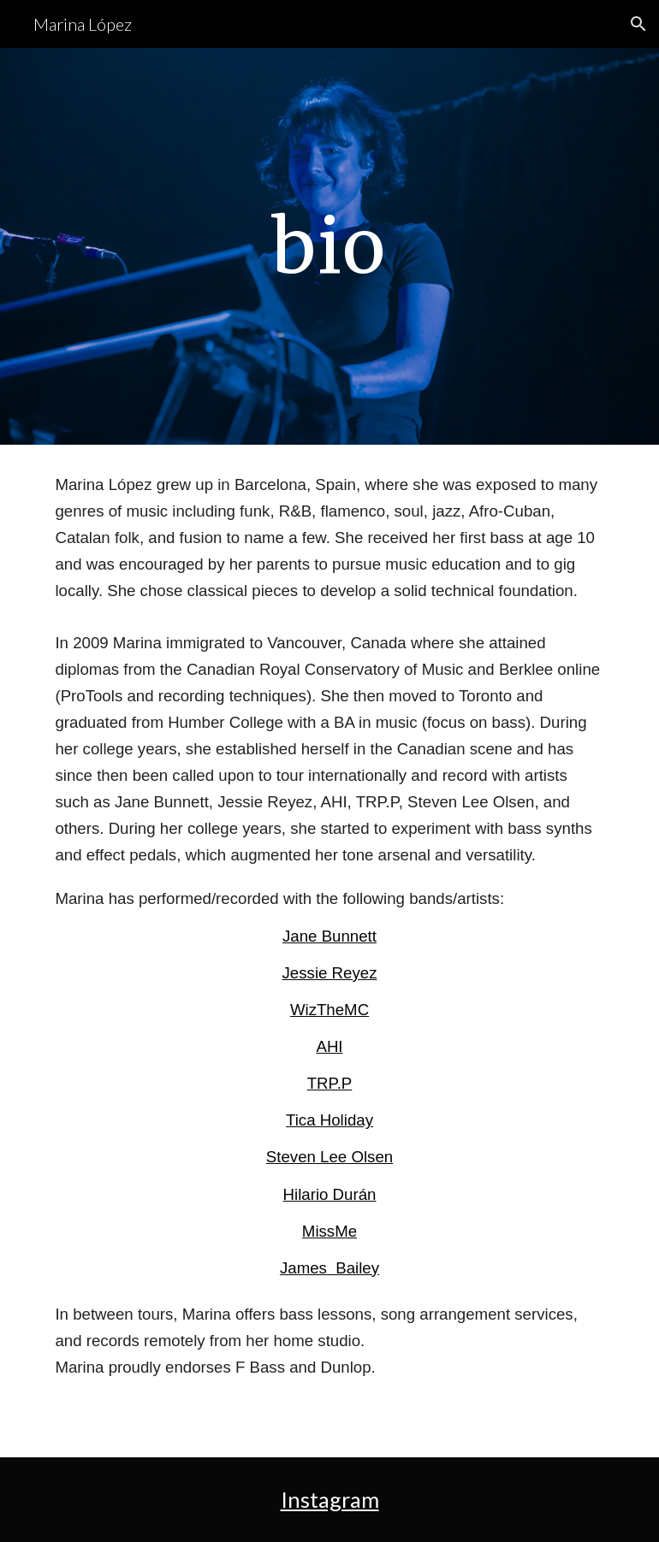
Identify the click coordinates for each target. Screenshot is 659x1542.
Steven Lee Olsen (329, 1157)
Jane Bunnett (329, 936)
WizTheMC (329, 1010)
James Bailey (329, 1268)
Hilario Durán (330, 1194)
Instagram (330, 1499)
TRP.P (330, 1083)
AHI (329, 1046)
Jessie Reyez (329, 973)
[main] (329, 246)
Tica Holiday (329, 1120)
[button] (638, 23)
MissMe (329, 1231)
